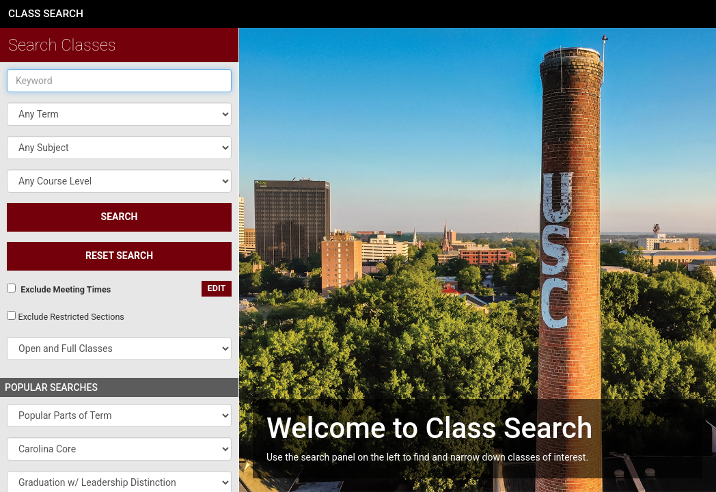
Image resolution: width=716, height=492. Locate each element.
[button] (119, 147)
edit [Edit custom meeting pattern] (217, 288)
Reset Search (119, 255)
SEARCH (119, 216)
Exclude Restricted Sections (71, 317)
